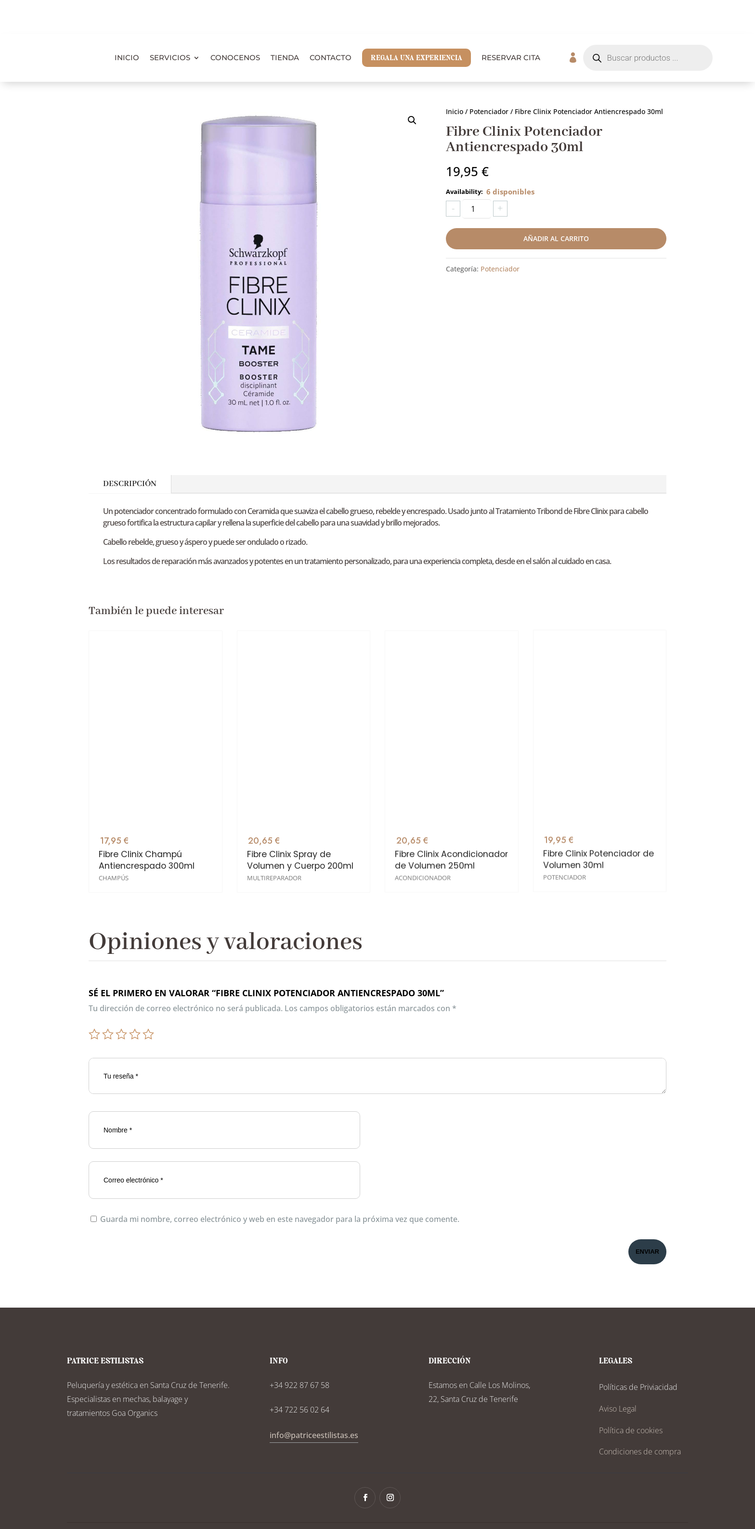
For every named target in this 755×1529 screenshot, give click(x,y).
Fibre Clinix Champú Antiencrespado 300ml (147, 814)
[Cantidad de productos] (476, 175)
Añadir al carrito (556, 204)
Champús (114, 833)
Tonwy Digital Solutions (480, 1508)
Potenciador (488, 77)
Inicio (454, 77)
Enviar (647, 1217)
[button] (412, 86)
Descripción (129, 450)
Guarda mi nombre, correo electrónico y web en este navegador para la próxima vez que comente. (279, 1185)
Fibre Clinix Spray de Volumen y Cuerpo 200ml (300, 810)
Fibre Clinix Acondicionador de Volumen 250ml (451, 806)
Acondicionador (423, 824)
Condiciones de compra (640, 1418)
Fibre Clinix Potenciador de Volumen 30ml (598, 796)
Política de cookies (631, 1396)
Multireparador (274, 828)
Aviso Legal (618, 1375)
